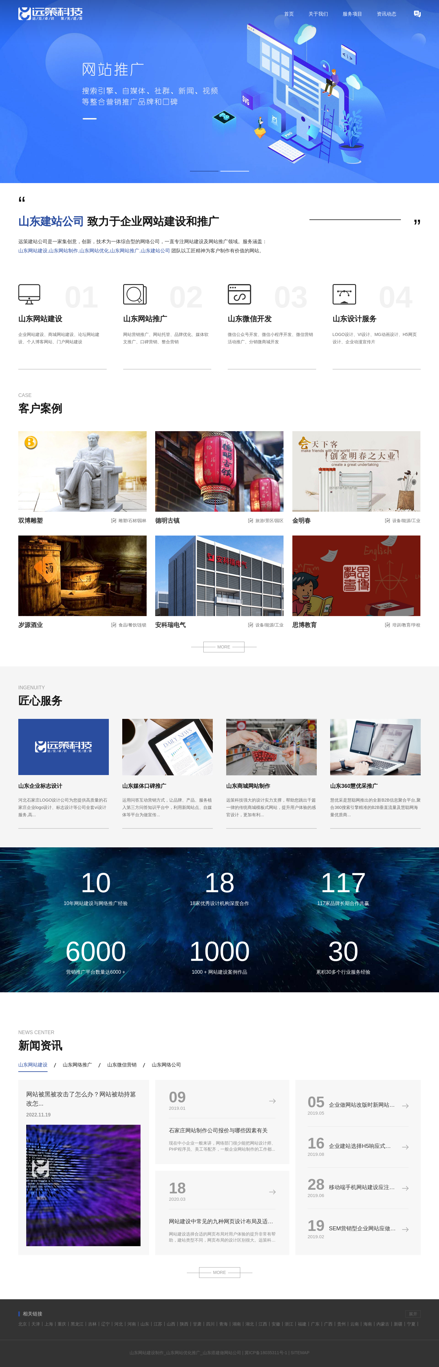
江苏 (158, 1324)
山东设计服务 (355, 319)
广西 (328, 1324)
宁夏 (411, 1324)
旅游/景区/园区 (269, 520)
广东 (315, 1324)
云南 (354, 1324)
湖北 (249, 1324)
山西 (171, 1324)
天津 (35, 1324)
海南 (367, 1324)
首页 (289, 13)
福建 (302, 1324)
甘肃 (197, 1324)
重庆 (62, 1324)
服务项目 (352, 13)
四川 (210, 1324)
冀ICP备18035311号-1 (265, 1352)
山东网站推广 (145, 319)
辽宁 (105, 1324)
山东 (145, 1324)
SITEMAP (300, 1352)
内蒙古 (383, 1324)
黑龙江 (77, 1324)
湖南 (236, 1324)
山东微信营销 (122, 1064)
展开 (413, 1313)
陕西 (184, 1324)
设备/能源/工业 (406, 520)
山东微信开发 (250, 319)
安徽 (276, 1324)
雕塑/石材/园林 (133, 520)
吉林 (92, 1324)
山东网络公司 (166, 1064)
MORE (223, 646)
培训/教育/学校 (406, 624)
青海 (223, 1324)
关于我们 (318, 13)
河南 (131, 1324)
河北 (118, 1324)
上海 (49, 1324)
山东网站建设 (40, 319)
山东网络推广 (77, 1064)
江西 (263, 1324)
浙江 (289, 1324)
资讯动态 (386, 13)
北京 (22, 1324)
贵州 (341, 1324)
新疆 (398, 1324)
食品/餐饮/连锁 (133, 624)
